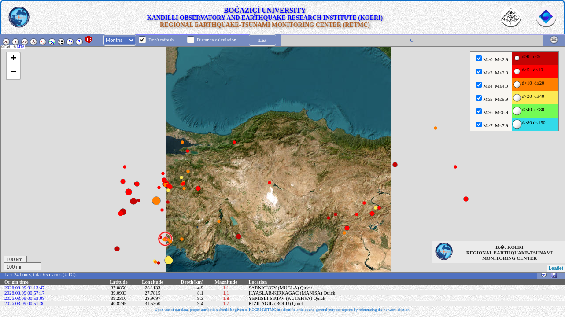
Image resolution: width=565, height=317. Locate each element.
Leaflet (556, 268)
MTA (21, 47)
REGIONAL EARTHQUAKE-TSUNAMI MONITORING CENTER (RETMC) (265, 25)
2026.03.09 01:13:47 (24, 287)
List (262, 40)
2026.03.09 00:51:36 (24, 303)
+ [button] (13, 59)
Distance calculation (216, 39)
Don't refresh (161, 39)
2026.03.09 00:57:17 (24, 292)
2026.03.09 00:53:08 (24, 298)
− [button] (13, 72)
